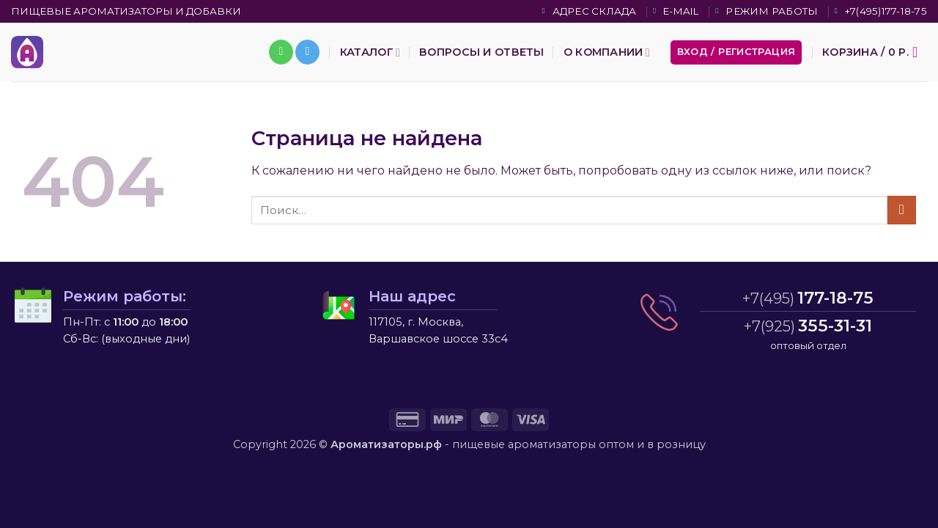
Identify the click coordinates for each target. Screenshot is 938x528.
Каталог (370, 52)
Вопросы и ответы (481, 52)
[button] (736, 52)
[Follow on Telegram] (307, 52)
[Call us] (281, 52)
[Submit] (901, 210)
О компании (607, 52)
